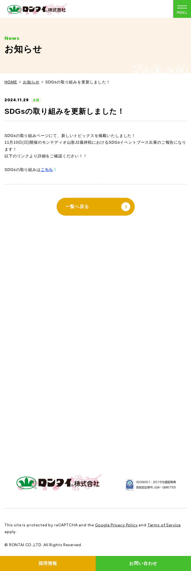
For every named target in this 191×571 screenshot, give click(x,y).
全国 (36, 100)
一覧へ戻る (98, 206)
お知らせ (31, 82)
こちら (47, 169)
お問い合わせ (143, 563)
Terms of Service (164, 525)
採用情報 (47, 563)
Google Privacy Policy (116, 525)
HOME (10, 82)
